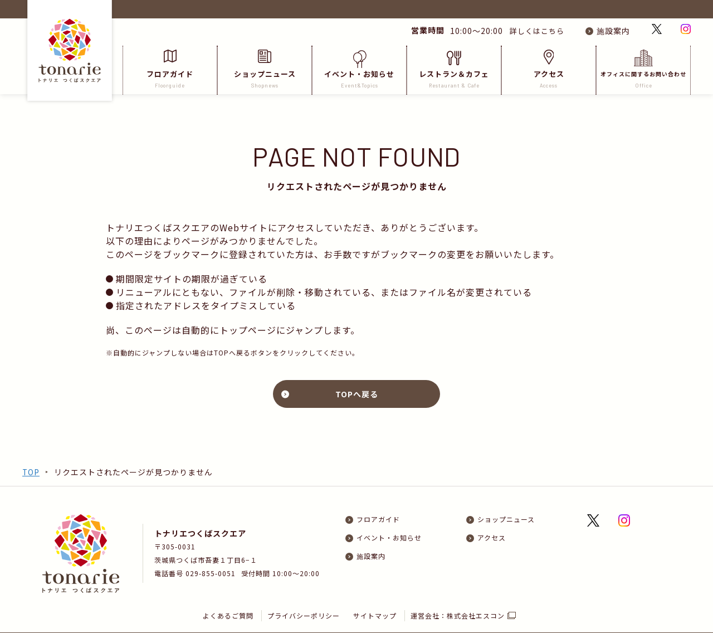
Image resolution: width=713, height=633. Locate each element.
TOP (31, 472)
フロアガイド (170, 69)
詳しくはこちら (532, 30)
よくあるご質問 (228, 596)
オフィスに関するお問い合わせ (643, 69)
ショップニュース (264, 69)
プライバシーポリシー (303, 596)
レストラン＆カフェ (454, 69)
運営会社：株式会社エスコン (458, 596)
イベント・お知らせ (359, 69)
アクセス (548, 69)
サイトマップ (375, 596)
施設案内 (613, 31)
